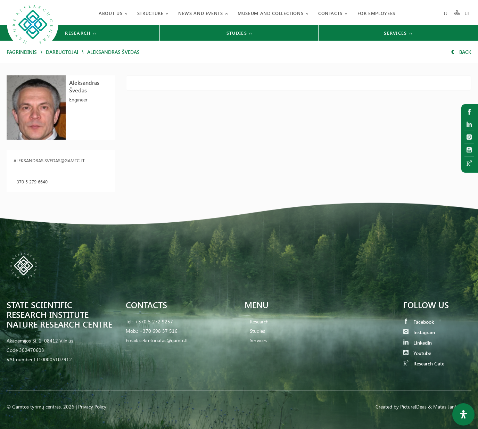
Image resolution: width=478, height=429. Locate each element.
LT (467, 13)
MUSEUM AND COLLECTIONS (270, 13)
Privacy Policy (92, 406)
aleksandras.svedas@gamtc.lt (49, 160)
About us (110, 13)
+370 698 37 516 (158, 331)
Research (259, 321)
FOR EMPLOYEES (376, 13)
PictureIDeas (413, 406)
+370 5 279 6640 (31, 181)
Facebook (418, 322)
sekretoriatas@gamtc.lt (163, 340)
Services (258, 340)
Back (461, 52)
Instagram (419, 332)
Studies (257, 331)
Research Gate (423, 363)
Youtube (417, 353)
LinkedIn (417, 342)
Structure (150, 13)
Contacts (330, 13)
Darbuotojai (62, 52)
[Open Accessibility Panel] (463, 414)
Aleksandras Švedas (84, 86)
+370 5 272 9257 (154, 321)
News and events (200, 13)
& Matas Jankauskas (449, 406)
